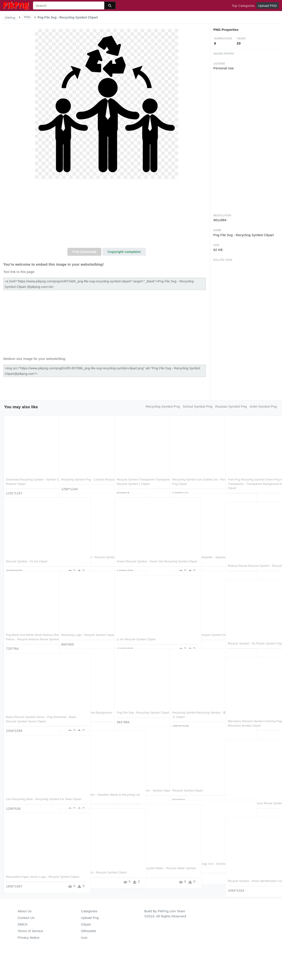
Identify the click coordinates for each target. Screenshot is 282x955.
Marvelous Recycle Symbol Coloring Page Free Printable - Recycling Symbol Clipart (251, 717)
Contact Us (26, 918)
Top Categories (243, 5)
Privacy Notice (28, 937)
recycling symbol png (163, 406)
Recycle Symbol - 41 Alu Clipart (27, 552)
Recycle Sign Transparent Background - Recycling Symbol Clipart (82, 708)
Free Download (84, 252)
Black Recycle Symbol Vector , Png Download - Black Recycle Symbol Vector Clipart (29, 712)
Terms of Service (30, 931)
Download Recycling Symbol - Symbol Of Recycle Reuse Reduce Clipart (29, 475)
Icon (84, 937)
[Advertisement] (106, 215)
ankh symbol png (263, 406)
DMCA (23, 924)
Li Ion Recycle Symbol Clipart (136, 630)
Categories (89, 911)
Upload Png (90, 918)
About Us (25, 911)
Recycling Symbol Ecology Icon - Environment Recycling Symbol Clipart (193, 859)
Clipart (86, 924)
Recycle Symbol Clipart (187, 781)
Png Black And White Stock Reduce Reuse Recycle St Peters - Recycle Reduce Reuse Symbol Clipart (29, 630)
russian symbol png (231, 406)
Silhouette (88, 931)
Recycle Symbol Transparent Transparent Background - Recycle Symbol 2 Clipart (140, 475)
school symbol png (197, 406)
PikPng (10, 17)
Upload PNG (267, 5)
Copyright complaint (124, 252)
